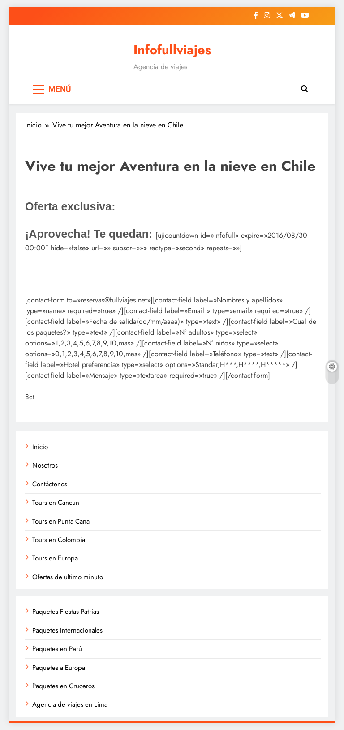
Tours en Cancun (55, 502)
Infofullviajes (172, 49)
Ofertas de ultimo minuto (67, 577)
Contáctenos (49, 484)
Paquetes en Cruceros (63, 686)
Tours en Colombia (58, 540)
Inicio (40, 447)
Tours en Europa (55, 558)
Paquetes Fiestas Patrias (65, 611)
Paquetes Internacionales (67, 630)
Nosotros (45, 465)
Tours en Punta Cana (61, 521)
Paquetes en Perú (57, 649)
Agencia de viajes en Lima (70, 704)
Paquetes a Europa (58, 668)
